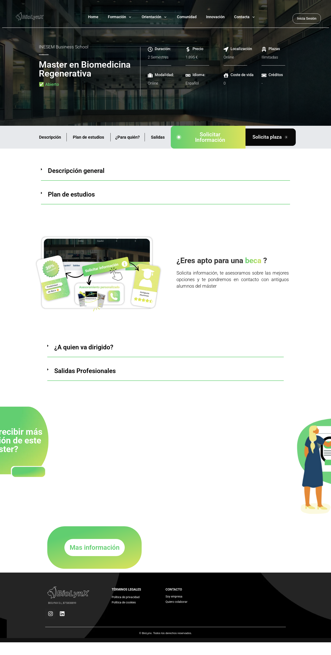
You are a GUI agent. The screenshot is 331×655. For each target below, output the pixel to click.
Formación (117, 17)
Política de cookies (124, 602)
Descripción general (76, 170)
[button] (165, 174)
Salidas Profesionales (85, 371)
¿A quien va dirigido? (83, 347)
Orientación (151, 17)
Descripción (50, 137)
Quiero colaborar (176, 601)
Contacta (242, 17)
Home (93, 17)
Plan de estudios (88, 137)
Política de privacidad (126, 597)
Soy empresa (174, 596)
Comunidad (187, 17)
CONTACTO (174, 589)
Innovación (215, 17)
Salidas (158, 137)
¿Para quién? (127, 137)
